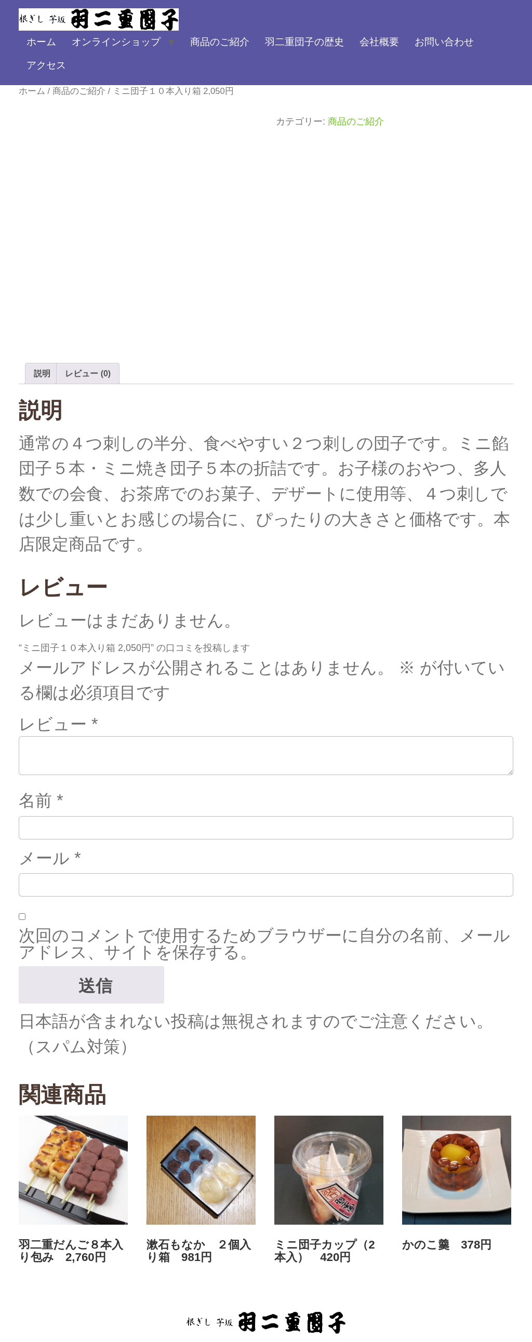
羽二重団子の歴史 (304, 41)
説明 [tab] (42, 373)
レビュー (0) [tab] (88, 373)
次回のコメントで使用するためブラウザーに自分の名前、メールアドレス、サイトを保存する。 (264, 944)
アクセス (46, 65)
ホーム (41, 41)
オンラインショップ (116, 41)
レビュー (58, 724)
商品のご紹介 (219, 41)
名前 (41, 800)
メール (50, 858)
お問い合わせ (444, 41)
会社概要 (379, 41)
